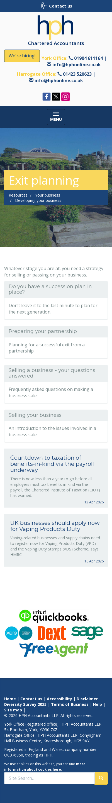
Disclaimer (87, 698)
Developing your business (38, 200)
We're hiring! (22, 56)
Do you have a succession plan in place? (50, 289)
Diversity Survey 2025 (25, 704)
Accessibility (59, 698)
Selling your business (35, 415)
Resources (18, 195)
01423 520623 (77, 74)
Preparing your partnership (43, 331)
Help (97, 704)
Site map (13, 710)
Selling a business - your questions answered (52, 373)
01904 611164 (88, 58)
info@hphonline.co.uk (76, 65)
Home (10, 698)
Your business (47, 195)
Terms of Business (70, 704)
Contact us (31, 698)
